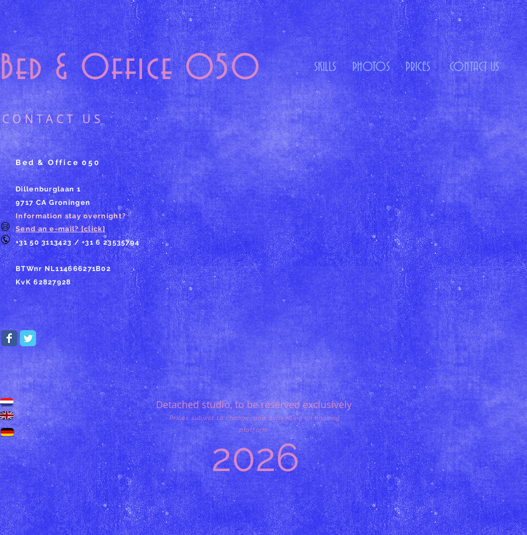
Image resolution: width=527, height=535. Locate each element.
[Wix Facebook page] (9, 338)
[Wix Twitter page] (28, 338)
